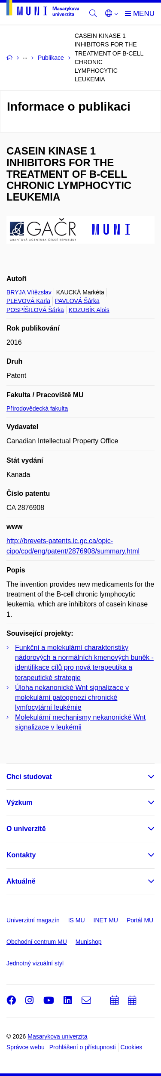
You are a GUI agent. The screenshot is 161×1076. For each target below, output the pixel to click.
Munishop (89, 941)
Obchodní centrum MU (36, 941)
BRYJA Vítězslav (29, 292)
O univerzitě (26, 828)
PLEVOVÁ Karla (28, 300)
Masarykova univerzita (57, 1036)
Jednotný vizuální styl (35, 963)
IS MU (76, 920)
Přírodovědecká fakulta (37, 408)
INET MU (106, 920)
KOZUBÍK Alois (89, 309)
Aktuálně (21, 881)
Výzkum (19, 802)
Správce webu (25, 1047)
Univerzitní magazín (33, 920)
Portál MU (140, 920)
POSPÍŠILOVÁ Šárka (35, 309)
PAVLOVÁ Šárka (77, 300)
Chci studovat (29, 776)
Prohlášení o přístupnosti (82, 1047)
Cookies (132, 1047)
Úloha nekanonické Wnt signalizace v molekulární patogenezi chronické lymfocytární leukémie (72, 697)
